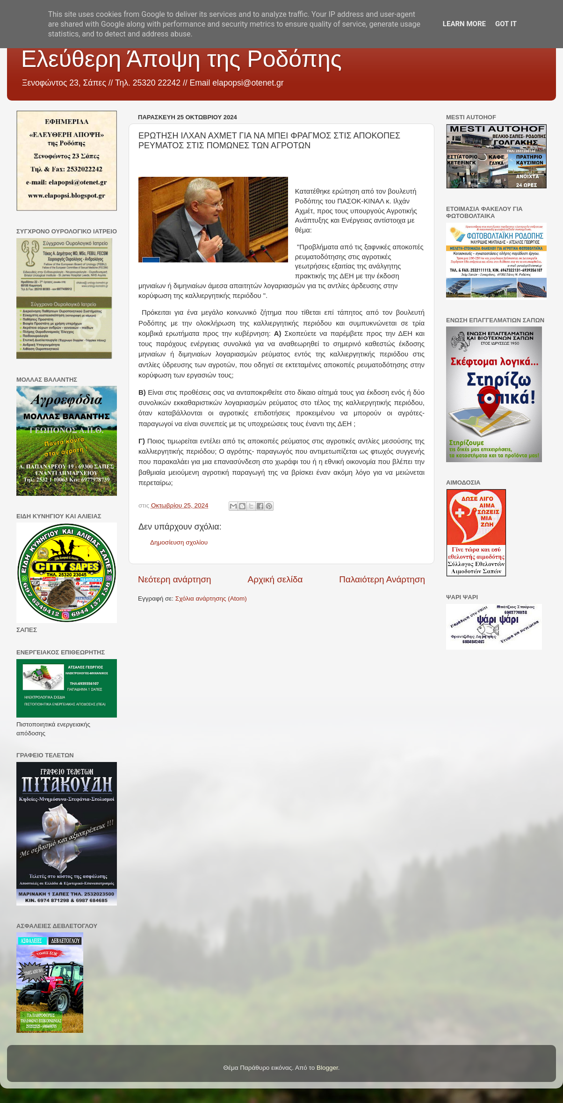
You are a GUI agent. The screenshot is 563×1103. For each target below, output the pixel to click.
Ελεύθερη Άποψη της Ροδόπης (181, 59)
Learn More (464, 24)
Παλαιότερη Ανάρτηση (382, 579)
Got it (506, 24)
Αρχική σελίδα (275, 579)
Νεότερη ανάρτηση (174, 579)
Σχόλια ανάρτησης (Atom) (211, 598)
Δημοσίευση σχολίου (179, 542)
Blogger (327, 1067)
